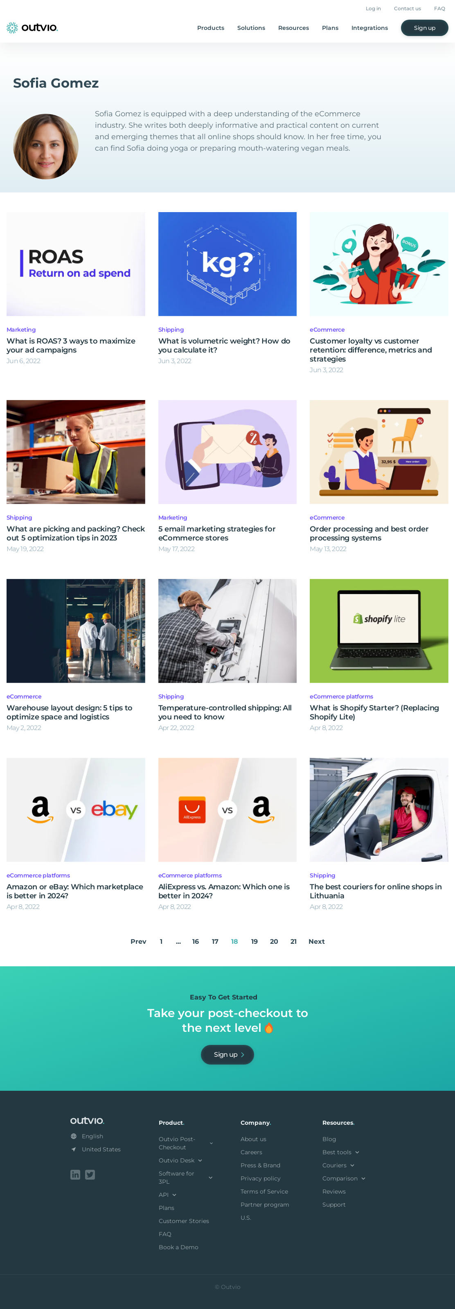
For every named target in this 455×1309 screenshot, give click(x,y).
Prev (138, 941)
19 (254, 941)
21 (294, 941)
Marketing (21, 329)
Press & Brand (260, 1165)
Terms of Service (264, 1191)
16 (195, 941)
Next (317, 941)
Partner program (265, 1204)
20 (274, 941)
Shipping (171, 329)
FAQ (439, 8)
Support (334, 1204)
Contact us (407, 8)
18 (234, 941)
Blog (329, 1139)
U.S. (246, 1217)
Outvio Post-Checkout (186, 1143)
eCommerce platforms (341, 696)
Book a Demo (178, 1247)
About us (253, 1139)
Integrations (369, 28)
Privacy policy (261, 1178)
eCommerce (327, 329)
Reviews (334, 1191)
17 (215, 941)
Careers (251, 1152)
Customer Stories (184, 1221)
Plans (330, 28)
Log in (373, 8)
